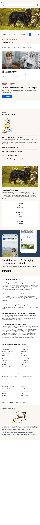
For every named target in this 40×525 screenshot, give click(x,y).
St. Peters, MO (6, 347)
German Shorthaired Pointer (10, 389)
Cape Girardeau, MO (27, 362)
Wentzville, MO (6, 353)
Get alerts (6, 96)
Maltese (4, 393)
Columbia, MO (25, 360)
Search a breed (7, 5)
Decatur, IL (5, 362)
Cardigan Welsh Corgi (8, 386)
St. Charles (22, 402)
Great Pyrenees (25, 389)
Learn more (4, 198)
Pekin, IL (4, 364)
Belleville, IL (24, 355)
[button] (11, 60)
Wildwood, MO (25, 351)
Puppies (11, 42)
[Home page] (4, 2)
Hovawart (11, 402)
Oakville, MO (5, 355)
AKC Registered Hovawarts (9, 376)
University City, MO (7, 351)
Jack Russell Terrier (26, 391)
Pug (22, 393)
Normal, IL (23, 366)
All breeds (4, 402)
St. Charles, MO (14, 39)
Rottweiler (4, 395)
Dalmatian (23, 386)
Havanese (4, 391)
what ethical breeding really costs (11, 143)
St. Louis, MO (24, 353)
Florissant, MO (25, 347)
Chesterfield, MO (6, 349)
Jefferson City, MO (26, 358)
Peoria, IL (23, 364)
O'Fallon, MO (24, 349)
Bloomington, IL (6, 366)
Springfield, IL (6, 358)
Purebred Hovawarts (26, 376)
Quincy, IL (4, 360)
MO (17, 402)
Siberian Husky (25, 395)
